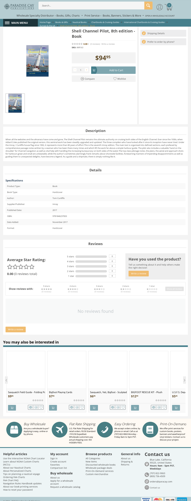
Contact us (155, 483)
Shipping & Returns (127, 459)
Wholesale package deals (99, 464)
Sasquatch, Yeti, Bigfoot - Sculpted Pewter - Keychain (108, 392)
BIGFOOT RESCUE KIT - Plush (146, 392)
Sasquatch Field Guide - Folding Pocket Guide (26, 392)
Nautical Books (80, 22)
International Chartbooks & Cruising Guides (144, 22)
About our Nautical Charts (17, 463)
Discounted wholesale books (101, 460)
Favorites (55, 460)
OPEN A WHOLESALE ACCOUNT (160, 15)
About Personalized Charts (17, 467)
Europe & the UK (47, 25)
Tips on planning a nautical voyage (21, 470)
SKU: (74, 47)
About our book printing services (20, 482)
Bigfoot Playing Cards (60, 392)
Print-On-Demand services (100, 467)
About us (55, 473)
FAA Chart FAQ (10, 476)
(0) (95, 44)
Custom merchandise (97, 470)
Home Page (45, 22)
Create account (58, 457)
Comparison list (58, 464)
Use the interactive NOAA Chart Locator (24, 454)
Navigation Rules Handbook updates (22, 479)
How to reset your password (18, 485)
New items (91, 457)
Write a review (108, 44)
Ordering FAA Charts (14, 473)
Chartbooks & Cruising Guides (105, 22)
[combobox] (95, 5)
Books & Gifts (61, 22)
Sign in (54, 454)
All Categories (93, 454)
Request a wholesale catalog (65, 483)
